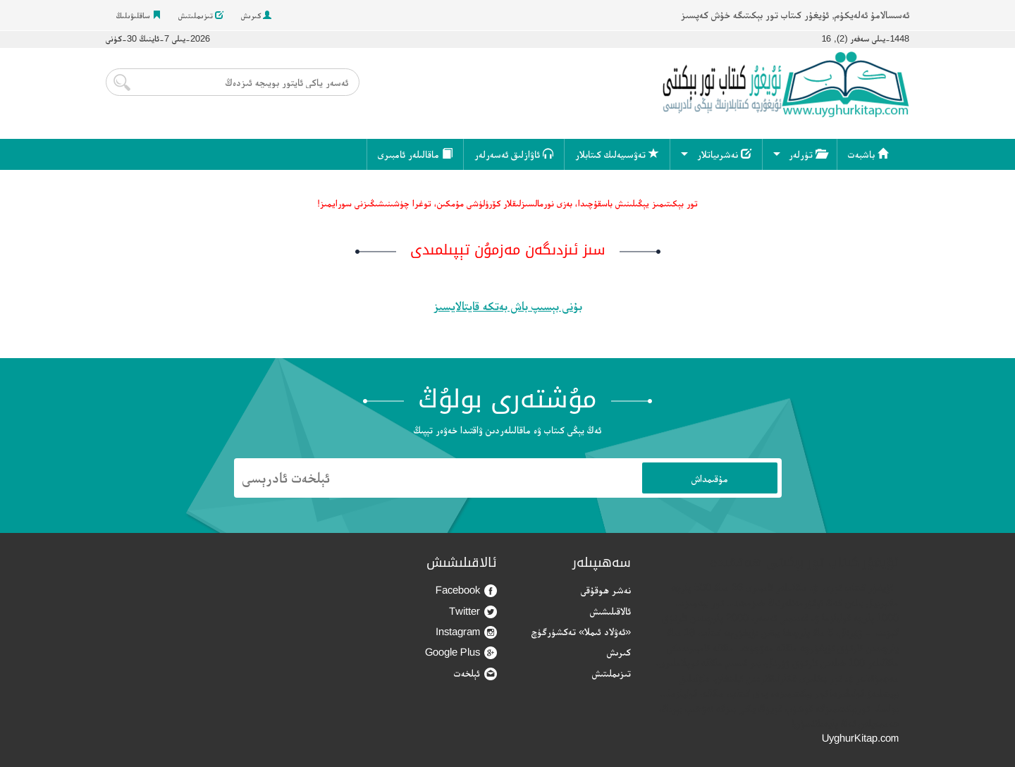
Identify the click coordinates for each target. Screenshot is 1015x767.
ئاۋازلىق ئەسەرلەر (513, 154)
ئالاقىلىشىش (610, 611)
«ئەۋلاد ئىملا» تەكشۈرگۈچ (581, 631)
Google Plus (461, 652)
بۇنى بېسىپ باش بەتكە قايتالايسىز (507, 306)
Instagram (466, 632)
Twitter (473, 611)
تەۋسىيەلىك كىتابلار (617, 154)
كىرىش (256, 15)
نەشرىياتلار (724, 154)
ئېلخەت (475, 673)
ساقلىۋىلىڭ (138, 15)
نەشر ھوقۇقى (606, 590)
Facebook (466, 590)
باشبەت (868, 154)
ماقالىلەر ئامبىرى (415, 154)
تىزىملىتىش (200, 15)
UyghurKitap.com (860, 738)
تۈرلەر (807, 154)
